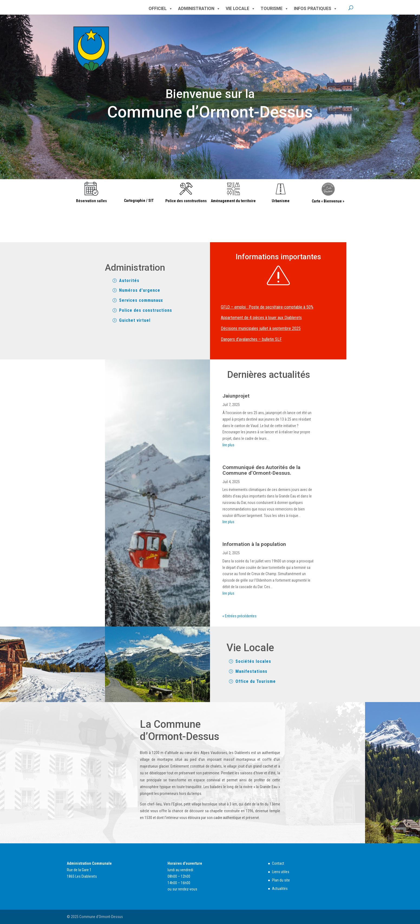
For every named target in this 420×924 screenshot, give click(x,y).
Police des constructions (145, 310)
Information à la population (254, 544)
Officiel (161, 8)
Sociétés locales (253, 661)
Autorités (129, 280)
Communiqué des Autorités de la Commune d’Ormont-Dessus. (261, 470)
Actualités (280, 888)
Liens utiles (280, 872)
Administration (199, 8)
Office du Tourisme (255, 681)
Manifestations (251, 671)
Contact (278, 863)
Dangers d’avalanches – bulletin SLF (251, 339)
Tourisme (274, 8)
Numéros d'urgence (139, 290)
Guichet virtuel (134, 320)
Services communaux (141, 300)
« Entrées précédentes (239, 616)
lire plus (228, 445)
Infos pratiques (315, 8)
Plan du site (281, 880)
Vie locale (240, 8)
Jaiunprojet (236, 396)
